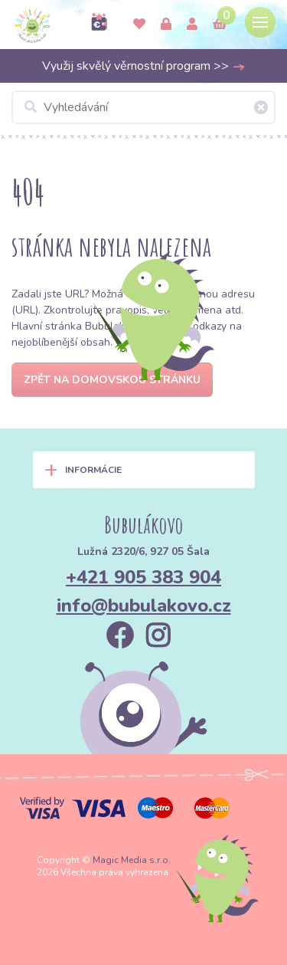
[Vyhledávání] (143, 107)
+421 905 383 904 (143, 577)
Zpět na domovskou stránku (112, 380)
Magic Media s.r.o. (132, 860)
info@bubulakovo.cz (144, 605)
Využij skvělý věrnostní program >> (144, 65)
